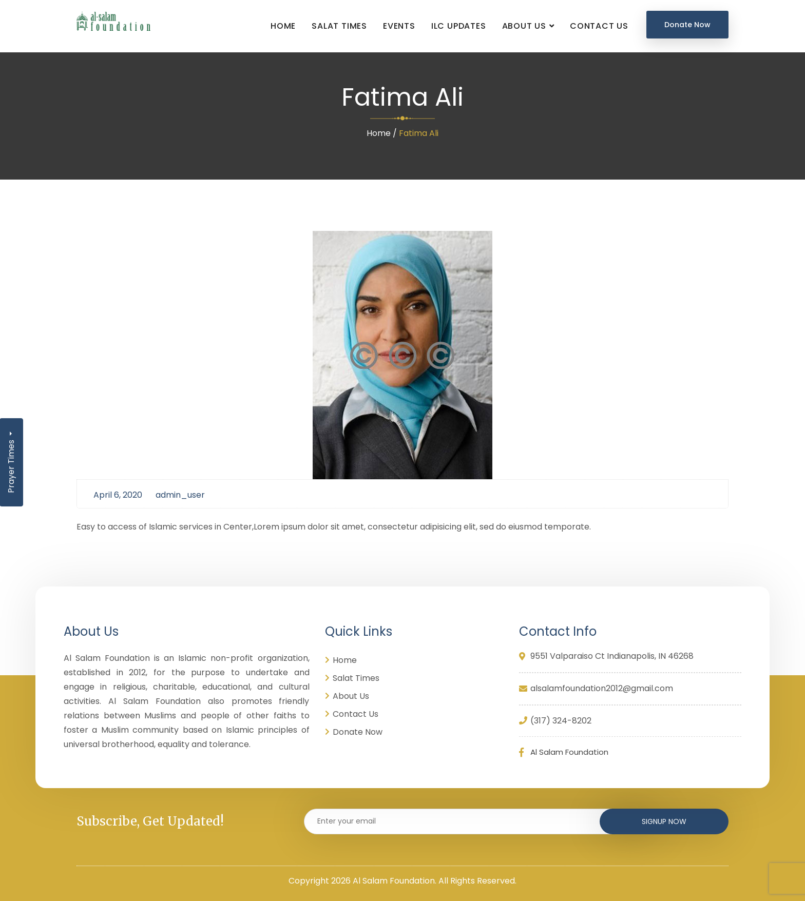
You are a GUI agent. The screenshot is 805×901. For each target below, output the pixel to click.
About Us (524, 26)
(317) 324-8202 (555, 721)
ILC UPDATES (458, 26)
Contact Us (599, 26)
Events (399, 26)
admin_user (180, 495)
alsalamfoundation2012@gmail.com (601, 688)
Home (283, 26)
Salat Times (339, 26)
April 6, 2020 (117, 495)
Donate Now (687, 24)
